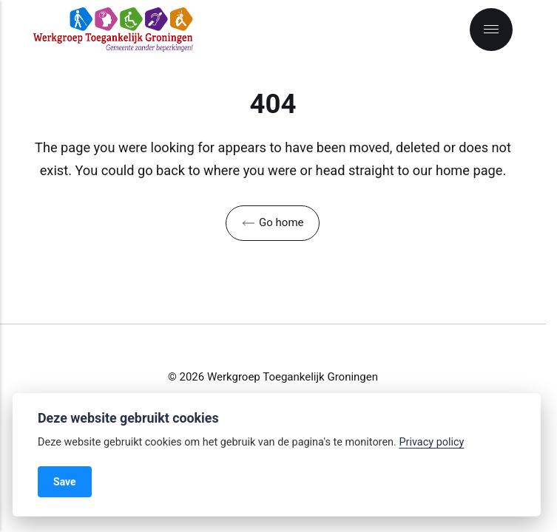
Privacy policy (431, 442)
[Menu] (491, 29)
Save (64, 482)
